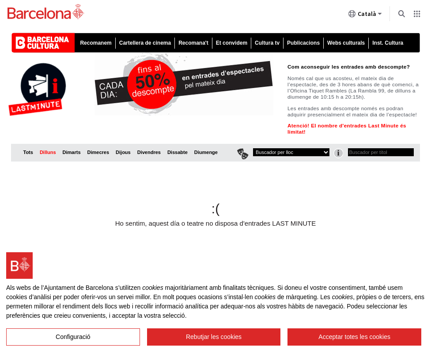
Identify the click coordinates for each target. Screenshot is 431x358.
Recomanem (95, 43)
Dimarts (72, 152)
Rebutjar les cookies (214, 336)
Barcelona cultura (50, 43)
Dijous (123, 152)
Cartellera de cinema (145, 43)
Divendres (149, 152)
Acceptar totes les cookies (354, 336)
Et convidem (231, 43)
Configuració (73, 336)
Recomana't (193, 43)
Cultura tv (267, 43)
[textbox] (381, 152)
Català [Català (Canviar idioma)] (365, 15)
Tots (28, 152)
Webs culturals (346, 43)
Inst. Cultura (387, 43)
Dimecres (98, 152)
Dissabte (177, 152)
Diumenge (206, 152)
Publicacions (303, 43)
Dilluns (48, 152)
